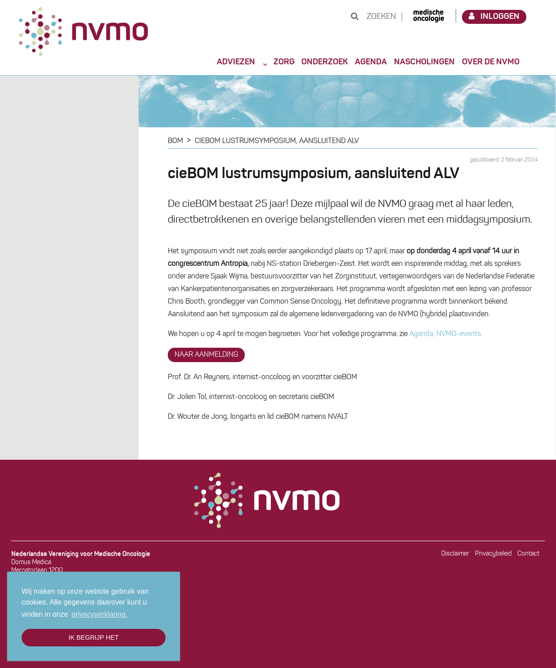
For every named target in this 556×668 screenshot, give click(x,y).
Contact (528, 554)
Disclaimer (455, 554)
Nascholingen (424, 62)
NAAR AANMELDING (206, 355)
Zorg (284, 62)
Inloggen (494, 16)
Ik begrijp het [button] (93, 637)
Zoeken (373, 17)
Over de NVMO (491, 62)
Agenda (371, 62)
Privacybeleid (493, 554)
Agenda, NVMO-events (445, 334)
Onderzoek (324, 62)
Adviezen (236, 62)
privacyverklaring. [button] (99, 614)
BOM (175, 141)
